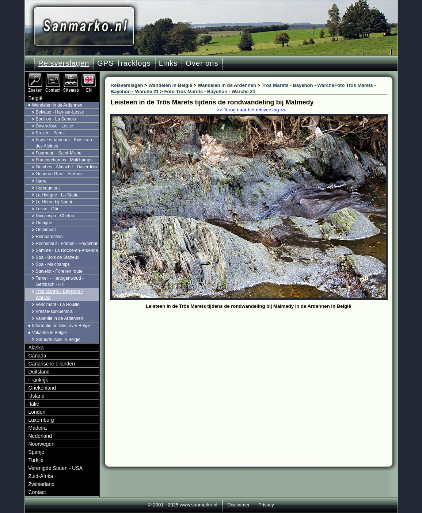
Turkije (36, 460)
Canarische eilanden (51, 364)
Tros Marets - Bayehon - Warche (59, 294)
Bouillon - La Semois (56, 119)
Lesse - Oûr (47, 208)
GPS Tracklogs (124, 63)
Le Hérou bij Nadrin (54, 201)
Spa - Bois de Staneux (57, 257)
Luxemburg (41, 420)
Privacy (266, 505)
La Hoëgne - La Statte (57, 195)
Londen (37, 412)
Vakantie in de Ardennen (59, 318)
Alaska (36, 348)
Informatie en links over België (61, 325)
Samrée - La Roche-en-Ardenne (67, 250)
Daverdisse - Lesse (54, 126)
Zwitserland (41, 484)
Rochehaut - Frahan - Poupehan (67, 243)
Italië (33, 404)
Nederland (40, 436)
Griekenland (42, 388)
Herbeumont (48, 188)
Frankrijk (38, 380)
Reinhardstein (49, 236)
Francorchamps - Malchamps (64, 159)
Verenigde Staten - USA (55, 468)
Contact (37, 492)
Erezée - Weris (50, 132)
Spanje (36, 452)
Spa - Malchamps (53, 264)
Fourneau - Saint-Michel (59, 153)
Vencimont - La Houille (58, 304)
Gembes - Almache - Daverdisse (67, 166)
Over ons (202, 63)
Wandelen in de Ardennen (57, 105)
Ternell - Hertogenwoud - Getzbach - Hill (60, 281)
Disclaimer (238, 505)
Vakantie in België (49, 332)
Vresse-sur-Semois (54, 311)
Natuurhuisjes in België (58, 339)
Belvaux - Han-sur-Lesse (60, 112)
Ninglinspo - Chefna (55, 215)
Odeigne (44, 222)
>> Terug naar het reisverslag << (251, 109)
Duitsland (39, 372)
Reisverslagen (64, 63)
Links (168, 63)
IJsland (36, 396)
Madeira (37, 428)
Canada (37, 356)
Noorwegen (41, 444)
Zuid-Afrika (40, 476)
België (35, 98)
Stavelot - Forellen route (59, 271)
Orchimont (46, 229)
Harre (41, 181)
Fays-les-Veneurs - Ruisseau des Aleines (64, 143)
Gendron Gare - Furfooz (59, 173)
